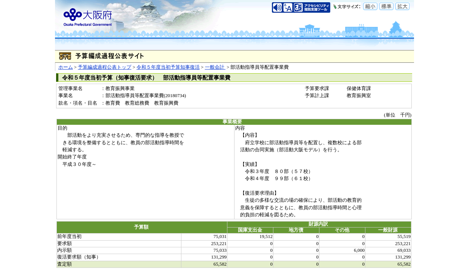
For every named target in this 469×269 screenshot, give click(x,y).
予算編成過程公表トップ (104, 67)
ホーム (65, 67)
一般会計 (215, 67)
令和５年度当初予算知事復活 (168, 67)
